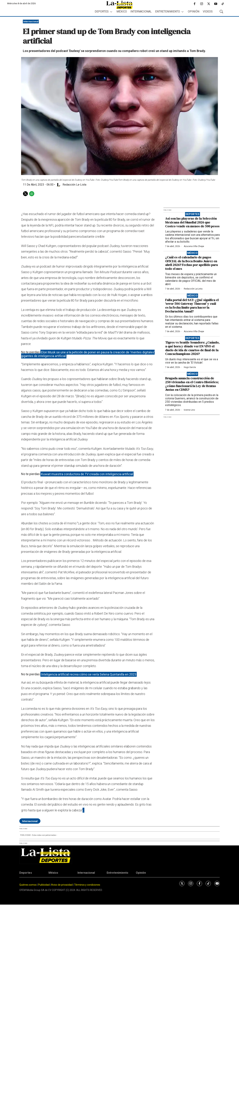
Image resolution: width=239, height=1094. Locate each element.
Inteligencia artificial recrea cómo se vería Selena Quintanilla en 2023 (88, 674)
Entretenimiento (167, 11)
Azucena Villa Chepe (194, 246)
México (122, 11)
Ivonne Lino (189, 410)
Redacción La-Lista (193, 289)
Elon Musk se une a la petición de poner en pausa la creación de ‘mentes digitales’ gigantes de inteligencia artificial (88, 354)
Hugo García (190, 367)
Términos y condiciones (87, 884)
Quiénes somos (28, 884)
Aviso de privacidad (62, 884)
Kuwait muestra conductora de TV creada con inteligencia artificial (87, 474)
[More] (111, 12)
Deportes (102, 11)
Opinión (193, 11)
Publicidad (44, 884)
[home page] (119, 4)
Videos (208, 11)
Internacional (141, 11)
